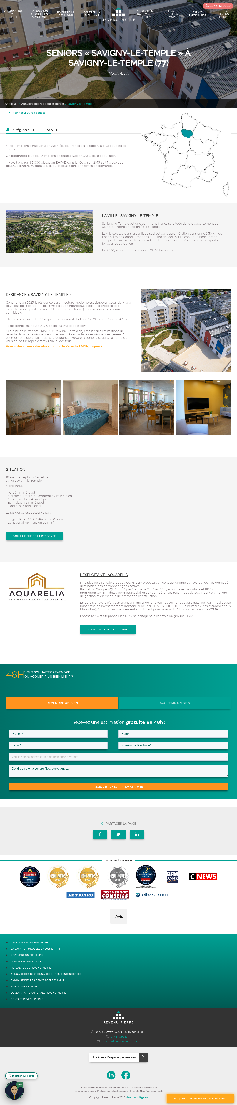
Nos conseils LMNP (171, 13)
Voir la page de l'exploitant (107, 629)
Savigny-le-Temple (80, 103)
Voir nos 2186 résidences (27, 112)
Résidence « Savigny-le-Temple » (39, 295)
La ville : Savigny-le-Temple (130, 216)
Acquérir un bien (175, 703)
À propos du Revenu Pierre (13, 13)
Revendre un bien (62, 703)
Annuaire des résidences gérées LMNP (37, 980)
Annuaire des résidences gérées (42, 103)
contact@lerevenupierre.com (117, 1041)
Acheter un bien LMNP (92, 14)
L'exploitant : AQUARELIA (104, 575)
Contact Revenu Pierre (224, 13)
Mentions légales (137, 1097)
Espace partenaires (197, 14)
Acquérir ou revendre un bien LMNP (200, 1098)
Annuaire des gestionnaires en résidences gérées (46, 974)
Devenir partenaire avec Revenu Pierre (38, 992)
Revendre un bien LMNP (65, 14)
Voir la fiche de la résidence (34, 536)
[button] (110, 928)
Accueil (11, 103)
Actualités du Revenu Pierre (145, 13)
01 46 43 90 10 (218, 6)
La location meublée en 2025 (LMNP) (39, 13)
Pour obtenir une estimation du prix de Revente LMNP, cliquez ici (55, 346)
